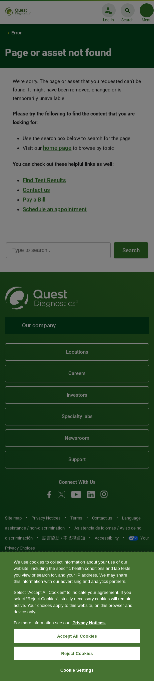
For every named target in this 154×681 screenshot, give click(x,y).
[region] (77, 616)
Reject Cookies (77, 653)
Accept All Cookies (77, 636)
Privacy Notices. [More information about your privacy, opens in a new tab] (89, 622)
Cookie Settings (77, 670)
